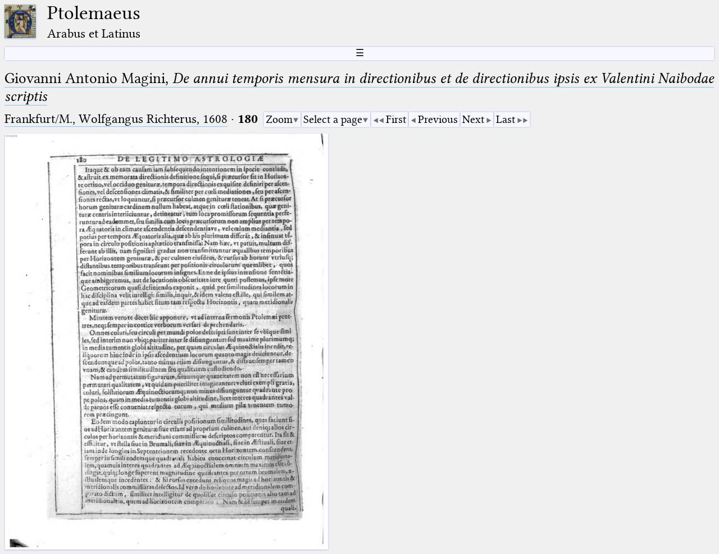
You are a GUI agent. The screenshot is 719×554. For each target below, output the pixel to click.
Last (505, 119)
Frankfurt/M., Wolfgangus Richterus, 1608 (115, 118)
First (396, 119)
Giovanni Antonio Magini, (359, 87)
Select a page (332, 119)
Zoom (279, 119)
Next (473, 119)
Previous (438, 119)
